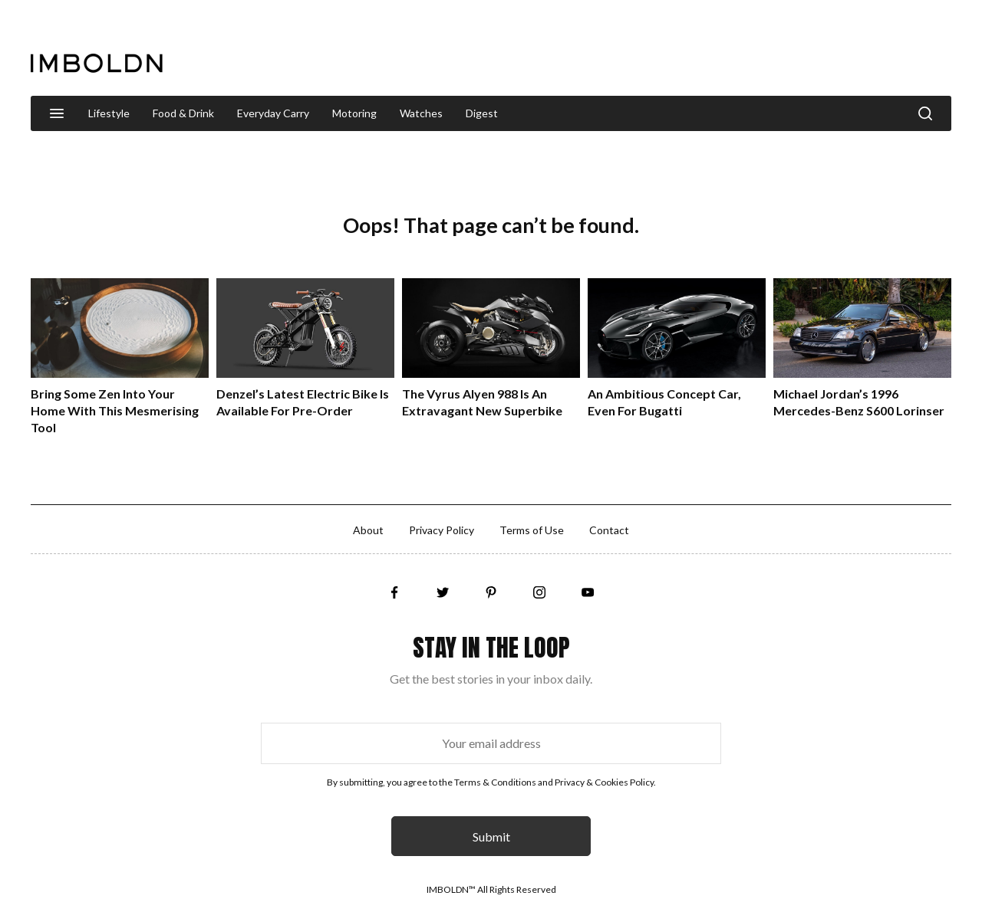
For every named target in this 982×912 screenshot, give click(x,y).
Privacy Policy (441, 529)
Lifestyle (109, 113)
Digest (482, 113)
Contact (609, 529)
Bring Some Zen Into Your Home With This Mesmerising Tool (115, 410)
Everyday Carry (273, 113)
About (368, 529)
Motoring (354, 113)
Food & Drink (183, 113)
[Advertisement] (672, 49)
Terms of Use (531, 529)
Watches (421, 113)
